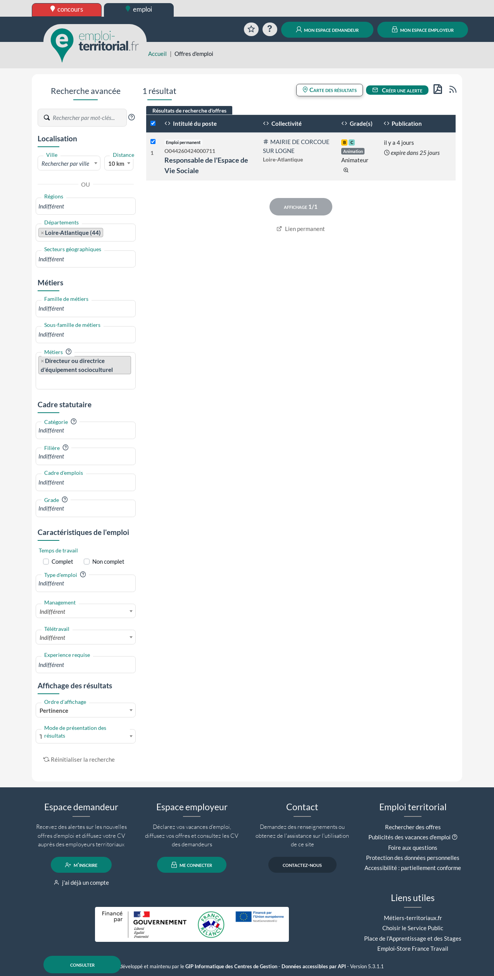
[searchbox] (85, 206)
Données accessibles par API (314, 966)
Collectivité (282, 123)
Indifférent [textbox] (52, 611)
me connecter (191, 864)
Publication (402, 123)
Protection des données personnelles (412, 857)
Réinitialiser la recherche (79, 759)
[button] (131, 117)
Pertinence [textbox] (54, 710)
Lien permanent (300, 228)
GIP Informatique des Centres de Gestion (231, 966)
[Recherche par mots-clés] (89, 118)
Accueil (157, 53)
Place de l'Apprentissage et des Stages (412, 938)
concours (66, 9)
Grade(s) (357, 123)
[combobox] (69, 163)
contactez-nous (302, 864)
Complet (62, 561)
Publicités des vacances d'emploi (409, 837)
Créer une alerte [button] (397, 90)
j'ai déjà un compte (81, 882)
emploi (139, 9)
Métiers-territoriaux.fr (413, 917)
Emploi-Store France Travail (412, 948)
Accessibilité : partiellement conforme (412, 867)
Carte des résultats (329, 89)
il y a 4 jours (399, 142)
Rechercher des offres (413, 826)
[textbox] (69, 163)
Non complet (108, 561)
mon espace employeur (423, 29)
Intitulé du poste (190, 123)
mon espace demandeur (327, 29)
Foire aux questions (412, 847)
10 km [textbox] (116, 163)
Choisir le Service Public (412, 927)
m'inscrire (81, 864)
